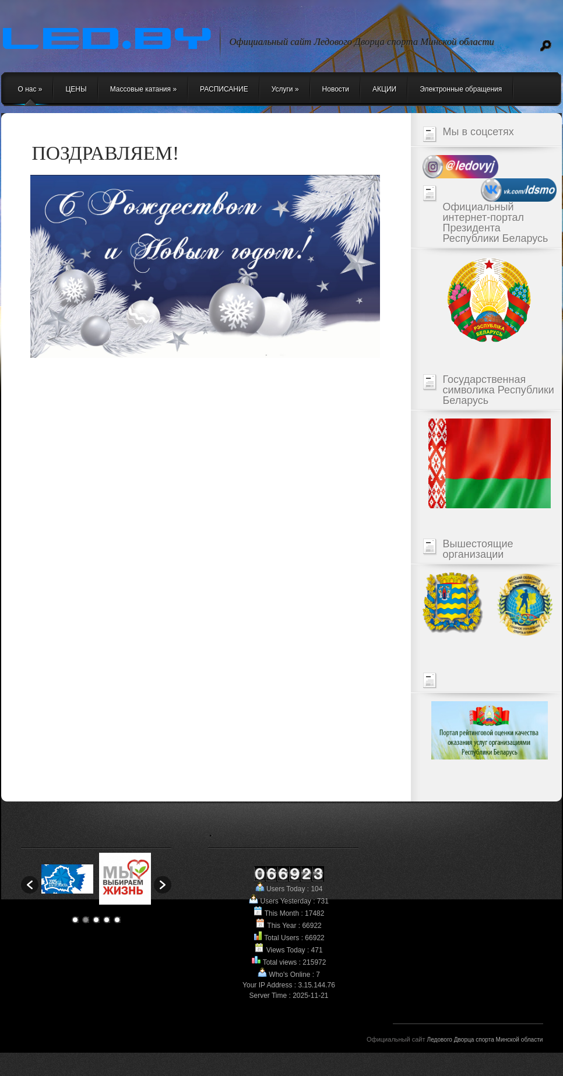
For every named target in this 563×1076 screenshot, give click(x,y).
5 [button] (117, 919)
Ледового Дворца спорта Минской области (485, 1039)
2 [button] (85, 919)
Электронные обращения (461, 89)
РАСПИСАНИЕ (224, 89)
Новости (335, 89)
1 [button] (75, 919)
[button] (29, 885)
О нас (30, 89)
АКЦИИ (384, 89)
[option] (67, 879)
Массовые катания (143, 89)
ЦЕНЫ (75, 89)
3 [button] (96, 919)
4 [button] (106, 919)
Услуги (285, 89)
